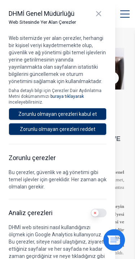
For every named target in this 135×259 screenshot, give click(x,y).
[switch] (99, 213)
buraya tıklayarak (67, 96)
